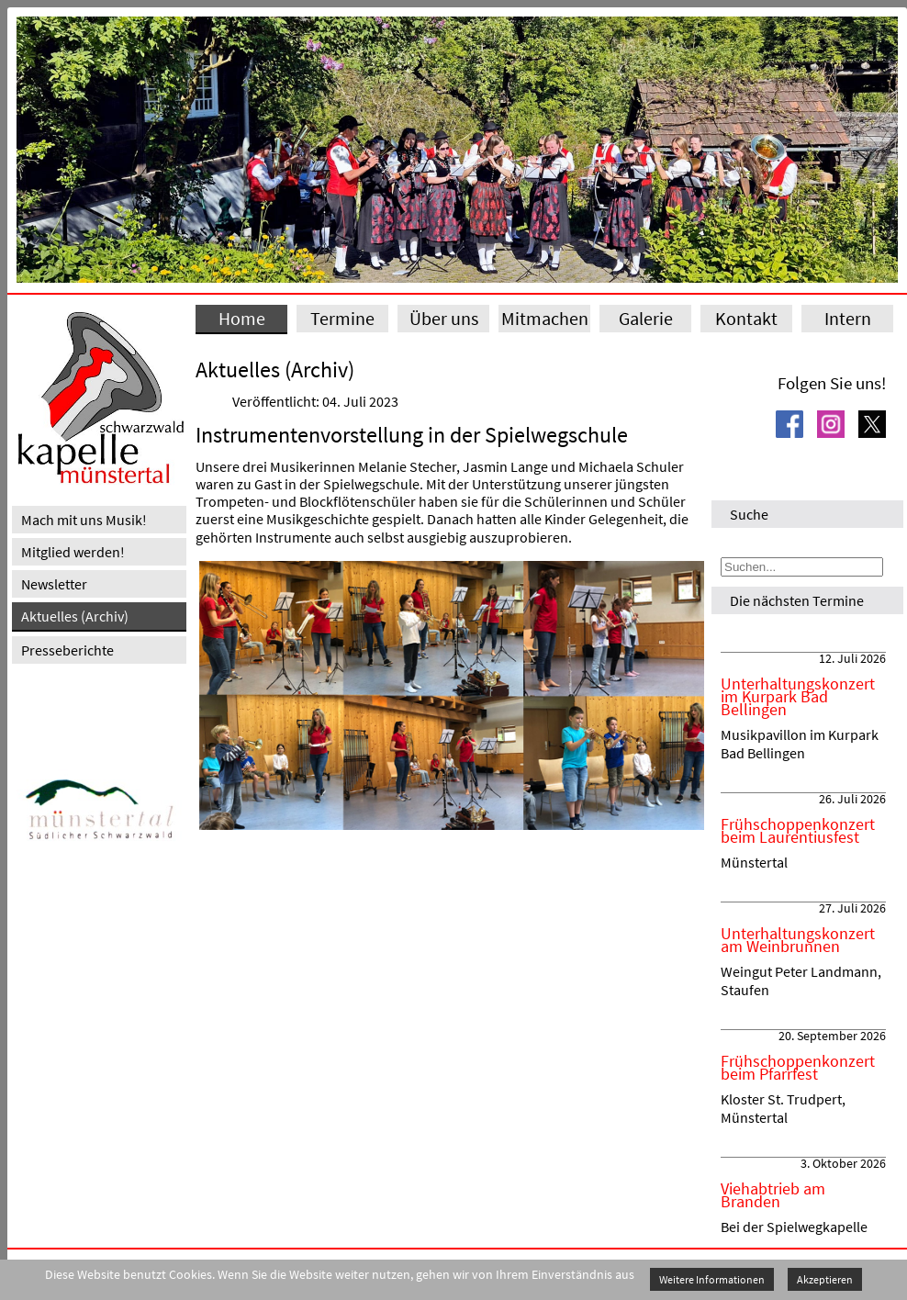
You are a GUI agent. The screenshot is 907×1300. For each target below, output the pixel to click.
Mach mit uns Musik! (84, 519)
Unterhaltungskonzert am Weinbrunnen (798, 940)
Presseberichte (67, 650)
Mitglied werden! (73, 552)
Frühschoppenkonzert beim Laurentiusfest (798, 831)
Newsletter (54, 584)
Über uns (443, 318)
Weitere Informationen (712, 1279)
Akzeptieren (825, 1279)
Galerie (646, 318)
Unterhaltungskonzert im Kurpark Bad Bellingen (798, 697)
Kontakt (746, 318)
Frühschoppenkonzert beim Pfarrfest (798, 1068)
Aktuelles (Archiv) (75, 616)
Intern (847, 318)
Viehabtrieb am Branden (773, 1195)
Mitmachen (544, 318)
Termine (342, 318)
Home (241, 318)
